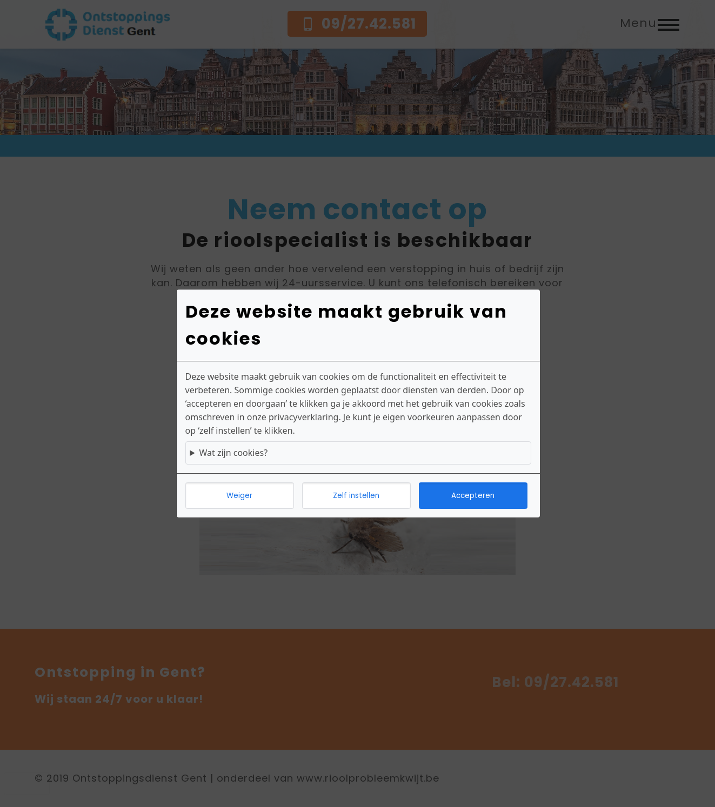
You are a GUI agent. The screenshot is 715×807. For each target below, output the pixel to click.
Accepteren (473, 495)
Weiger (239, 495)
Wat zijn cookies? (233, 453)
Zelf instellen (356, 495)
